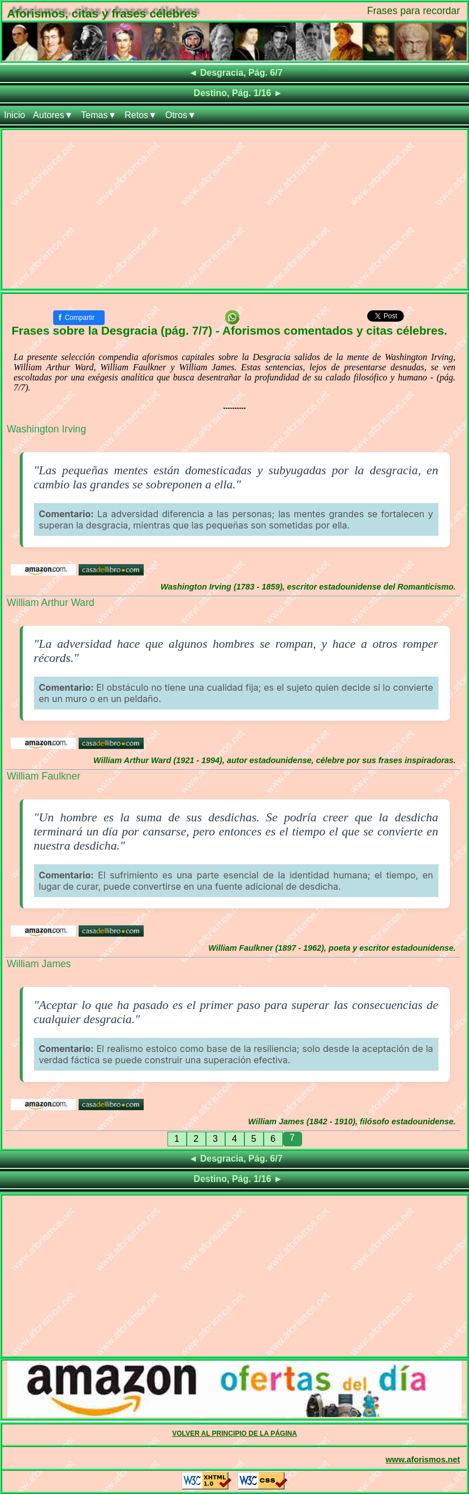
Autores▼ (53, 115)
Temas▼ (99, 115)
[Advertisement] (234, 209)
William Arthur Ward (50, 602)
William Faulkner (43, 776)
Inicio (14, 115)
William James (39, 963)
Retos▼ (140, 115)
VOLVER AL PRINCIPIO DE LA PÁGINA (234, 1433)
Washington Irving (46, 429)
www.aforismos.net (423, 1459)
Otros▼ (180, 115)
